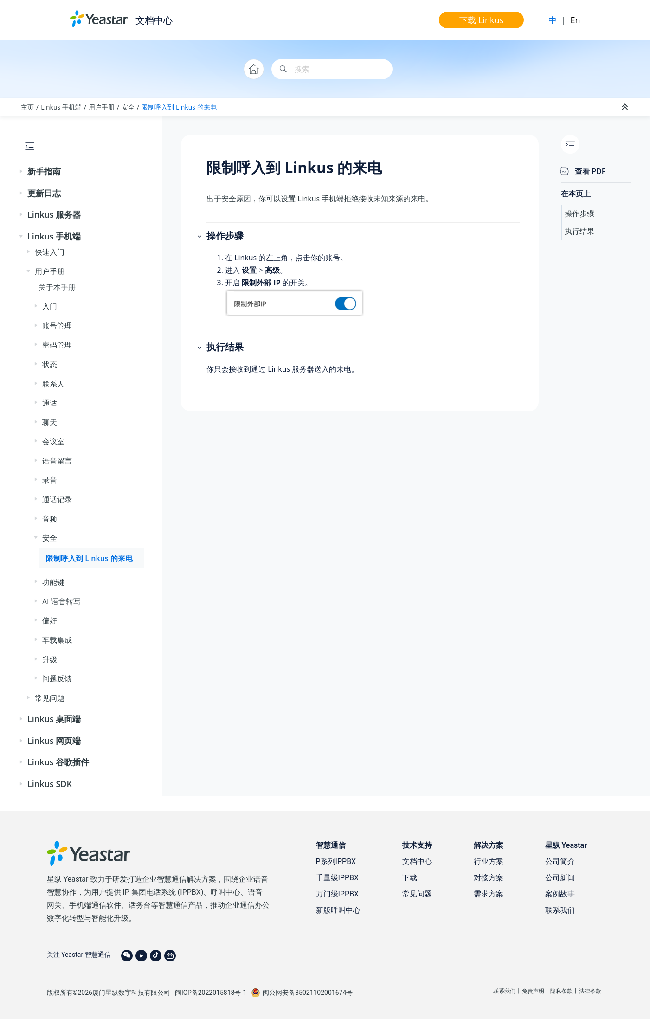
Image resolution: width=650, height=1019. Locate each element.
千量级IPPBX (337, 877)
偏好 (49, 620)
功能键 (53, 582)
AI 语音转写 (61, 601)
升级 (49, 659)
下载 (409, 877)
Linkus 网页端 (54, 740)
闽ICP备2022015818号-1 (210, 992)
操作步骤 (579, 213)
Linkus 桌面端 (54, 718)
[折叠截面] (625, 107)
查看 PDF (590, 171)
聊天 (49, 422)
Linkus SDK (49, 783)
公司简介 (560, 861)
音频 (49, 519)
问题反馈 (57, 678)
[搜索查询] (332, 69)
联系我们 (560, 910)
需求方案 (488, 894)
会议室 (53, 441)
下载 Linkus (481, 20)
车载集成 (57, 640)
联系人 (53, 384)
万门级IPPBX (337, 894)
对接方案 (488, 877)
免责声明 (533, 991)
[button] (21, 172)
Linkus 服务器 (54, 214)
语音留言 (57, 461)
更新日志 (44, 193)
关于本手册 (57, 287)
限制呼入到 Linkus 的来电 (179, 107)
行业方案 (488, 861)
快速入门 (49, 252)
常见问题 (49, 698)
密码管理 (57, 345)
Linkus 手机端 (61, 107)
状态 (49, 364)
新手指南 (44, 171)
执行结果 (579, 231)
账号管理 (57, 326)
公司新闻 (560, 877)
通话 (49, 403)
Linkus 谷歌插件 (58, 761)
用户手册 (102, 107)
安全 (128, 107)
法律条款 (590, 991)
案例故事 (560, 894)
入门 (49, 306)
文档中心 (154, 20)
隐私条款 (561, 991)
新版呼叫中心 (338, 910)
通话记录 (57, 499)
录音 (49, 480)
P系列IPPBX (336, 861)
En (575, 20)
